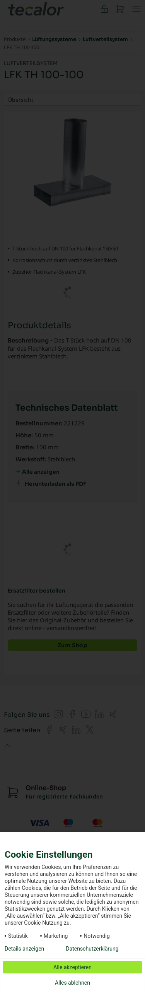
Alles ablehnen (72, 983)
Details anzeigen (24, 949)
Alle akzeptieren (72, 967)
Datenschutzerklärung (92, 949)
